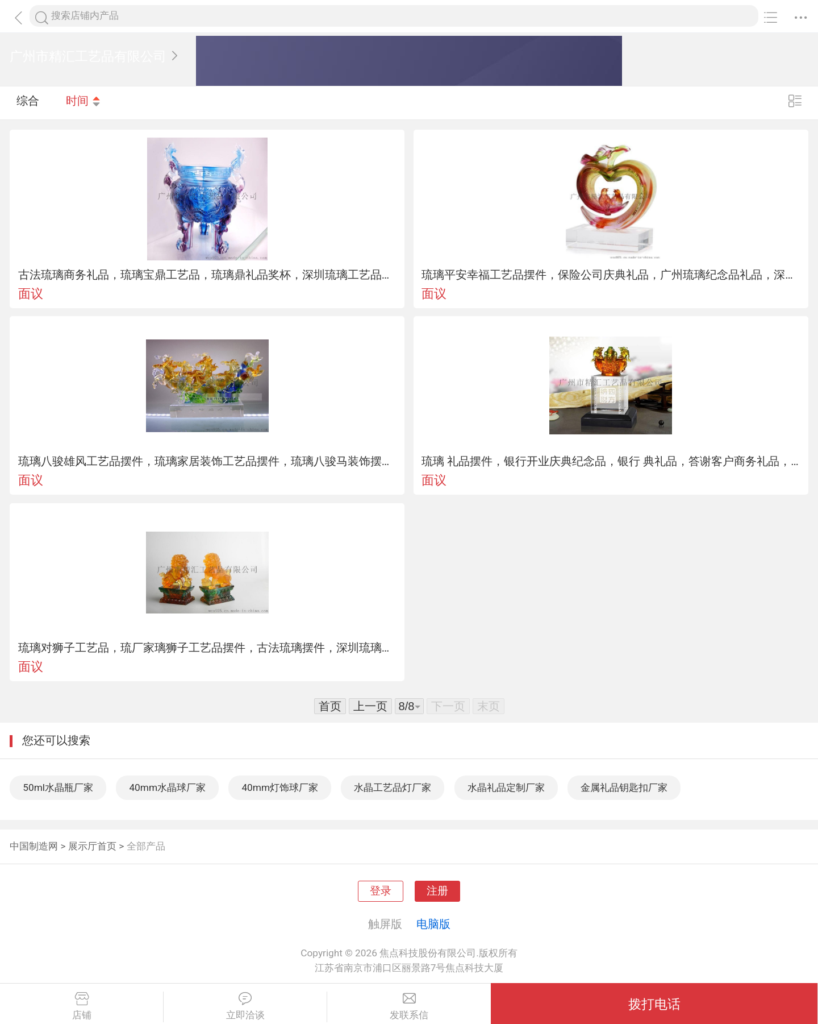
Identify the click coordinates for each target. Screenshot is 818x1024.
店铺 (81, 1006)
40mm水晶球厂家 (167, 787)
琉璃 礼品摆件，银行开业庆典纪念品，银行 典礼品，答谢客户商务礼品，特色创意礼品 (610, 461)
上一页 (370, 706)
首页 (330, 706)
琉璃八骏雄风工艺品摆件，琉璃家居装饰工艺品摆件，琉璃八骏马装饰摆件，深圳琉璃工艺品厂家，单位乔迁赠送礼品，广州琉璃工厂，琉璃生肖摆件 (207, 461)
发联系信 (409, 1006)
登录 (380, 891)
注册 (437, 891)
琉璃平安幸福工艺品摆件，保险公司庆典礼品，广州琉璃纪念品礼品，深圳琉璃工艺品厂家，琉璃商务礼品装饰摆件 (610, 274)
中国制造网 (34, 846)
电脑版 (433, 924)
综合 (27, 102)
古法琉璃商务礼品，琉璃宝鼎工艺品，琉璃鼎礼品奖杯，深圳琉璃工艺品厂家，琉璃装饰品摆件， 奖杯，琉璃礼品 (207, 274)
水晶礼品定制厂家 (506, 787)
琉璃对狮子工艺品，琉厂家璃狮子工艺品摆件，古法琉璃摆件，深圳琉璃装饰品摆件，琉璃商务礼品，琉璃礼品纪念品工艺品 (207, 647)
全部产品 (146, 846)
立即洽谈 (245, 1006)
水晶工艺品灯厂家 (392, 787)
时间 (83, 102)
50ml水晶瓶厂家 (58, 787)
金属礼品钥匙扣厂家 (624, 787)
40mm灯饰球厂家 (279, 787)
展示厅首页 (92, 846)
